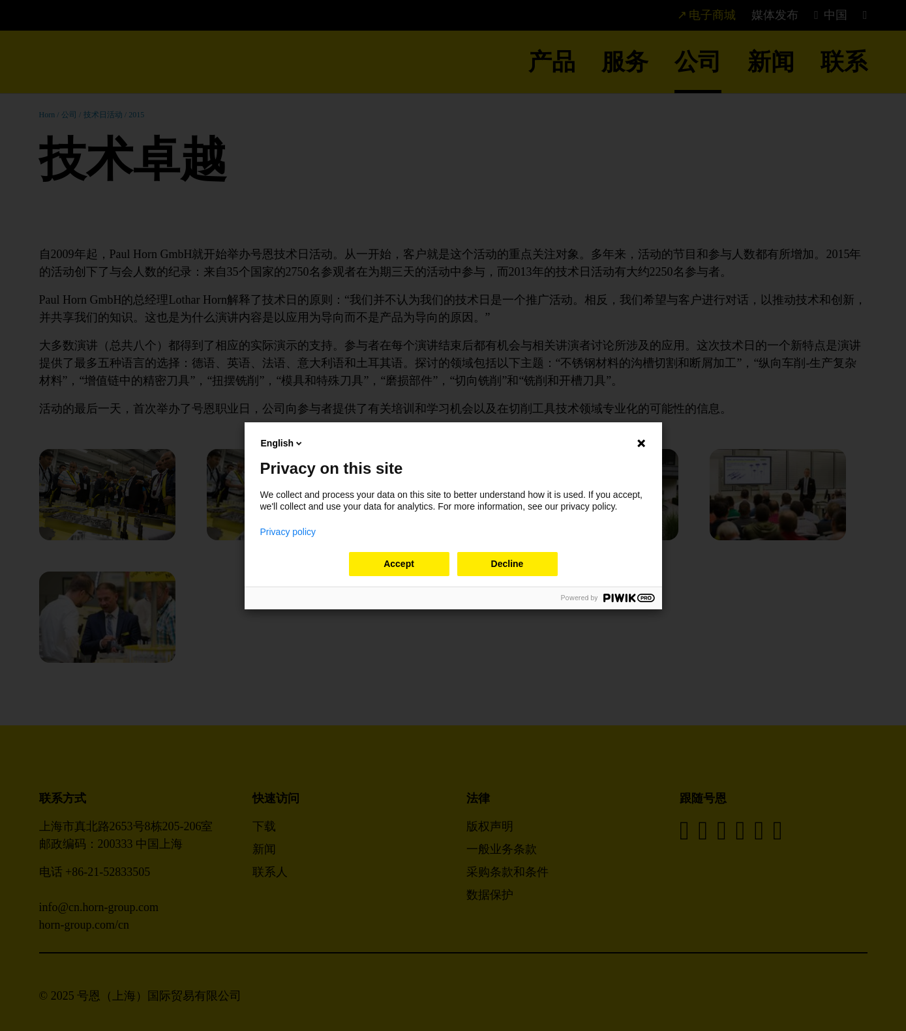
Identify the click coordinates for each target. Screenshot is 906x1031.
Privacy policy (288, 532)
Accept (399, 564)
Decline (507, 564)
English (283, 443)
